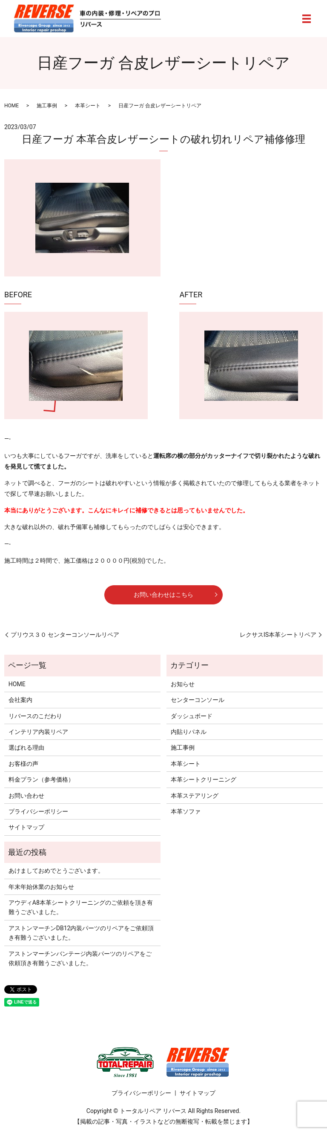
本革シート (87, 106)
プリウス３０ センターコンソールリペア (65, 634)
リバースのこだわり (35, 716)
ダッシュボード (191, 716)
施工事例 (47, 106)
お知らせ (183, 684)
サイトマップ (26, 827)
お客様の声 (23, 763)
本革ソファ (186, 811)
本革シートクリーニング (203, 779)
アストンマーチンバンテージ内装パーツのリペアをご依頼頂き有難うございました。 (80, 958)
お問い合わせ (26, 795)
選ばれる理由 (26, 747)
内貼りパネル (189, 731)
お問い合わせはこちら (163, 594)
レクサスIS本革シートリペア (278, 634)
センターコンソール (197, 699)
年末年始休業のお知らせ (41, 886)
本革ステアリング (194, 795)
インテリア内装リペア (38, 731)
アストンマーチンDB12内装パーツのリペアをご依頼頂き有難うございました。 (81, 933)
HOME (11, 106)
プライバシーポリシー (38, 811)
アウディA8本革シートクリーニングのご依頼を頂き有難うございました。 (81, 907)
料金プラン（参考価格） (41, 779)
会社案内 (20, 699)
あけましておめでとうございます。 (56, 870)
